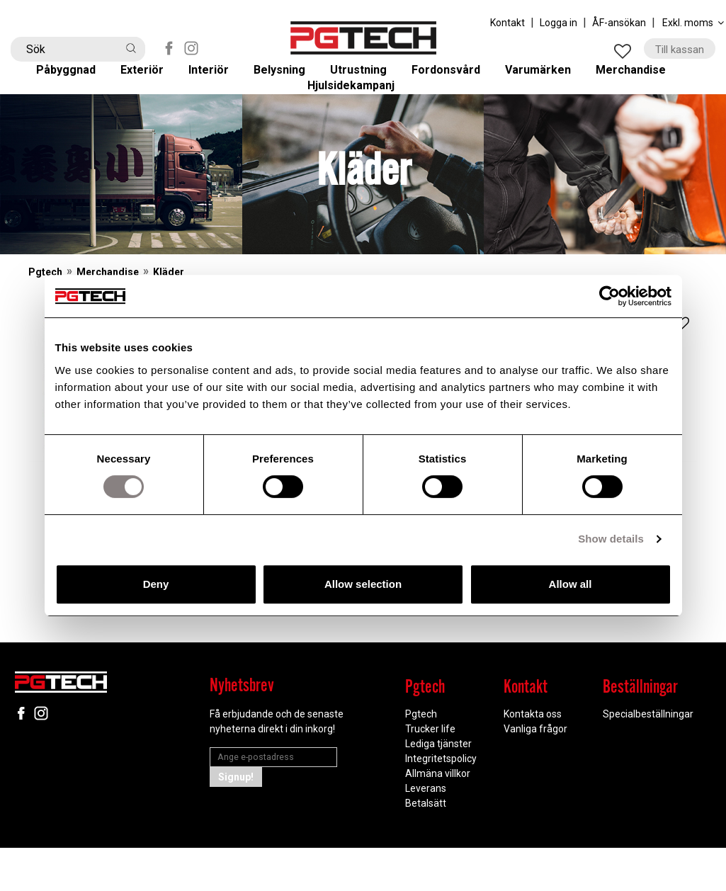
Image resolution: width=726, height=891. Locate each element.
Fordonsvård (456, 79)
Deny (156, 584)
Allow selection (363, 584)
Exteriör (153, 79)
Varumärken (550, 79)
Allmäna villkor (437, 816)
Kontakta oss (533, 757)
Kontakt (507, 22)
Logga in (558, 22)
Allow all (570, 584)
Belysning (288, 79)
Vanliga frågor (535, 772)
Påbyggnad (77, 79)
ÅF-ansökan (619, 22)
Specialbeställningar (648, 757)
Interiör (218, 79)
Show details (611, 539)
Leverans (425, 831)
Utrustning (367, 79)
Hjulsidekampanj (363, 117)
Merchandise (644, 79)
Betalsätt (425, 846)
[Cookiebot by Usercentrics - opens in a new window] (609, 296)
